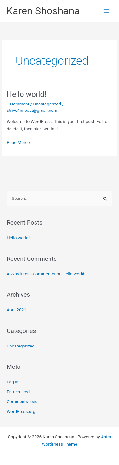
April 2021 (16, 309)
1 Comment (18, 103)
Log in (12, 381)
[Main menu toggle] (106, 10)
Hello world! (26, 94)
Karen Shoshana (43, 11)
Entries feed (18, 391)
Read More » (19, 142)
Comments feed (22, 401)
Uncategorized (47, 103)
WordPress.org (21, 411)
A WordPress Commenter (31, 273)
